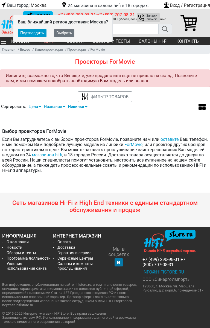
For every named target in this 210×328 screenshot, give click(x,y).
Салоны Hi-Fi (153, 41)
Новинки (76, 106)
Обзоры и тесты (21, 253)
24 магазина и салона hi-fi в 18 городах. (105, 5)
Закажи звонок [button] (151, 17)
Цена (33, 106)
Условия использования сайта (26, 266)
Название (53, 106)
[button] (186, 4)
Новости (14, 247)
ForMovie (133, 144)
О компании (18, 242)
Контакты (188, 41)
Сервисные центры (75, 258)
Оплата (64, 242)
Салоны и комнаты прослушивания (75, 266)
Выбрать (64, 33)
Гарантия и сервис (74, 253)
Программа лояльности (29, 258)
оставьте (170, 139)
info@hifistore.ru (163, 272)
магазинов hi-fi (47, 154)
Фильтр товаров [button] (105, 96)
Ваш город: (23, 5)
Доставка (66, 247)
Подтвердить (32, 33)
